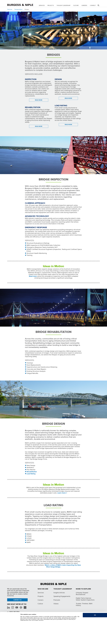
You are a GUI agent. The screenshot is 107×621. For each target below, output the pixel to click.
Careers (84, 5)
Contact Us (17, 600)
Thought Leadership (63, 5)
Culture (76, 5)
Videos (56, 604)
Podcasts (57, 600)
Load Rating (31, 474)
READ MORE (38, 100)
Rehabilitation (32, 472)
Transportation (18, 9)
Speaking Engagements (62, 596)
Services (42, 5)
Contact (93, 5)
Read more (33, 276)
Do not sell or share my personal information (33, 618)
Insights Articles (59, 592)
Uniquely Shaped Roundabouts (82, 593)
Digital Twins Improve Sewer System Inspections (85, 599)
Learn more (61, 493)
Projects (50, 5)
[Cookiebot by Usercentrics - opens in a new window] (9, 619)
